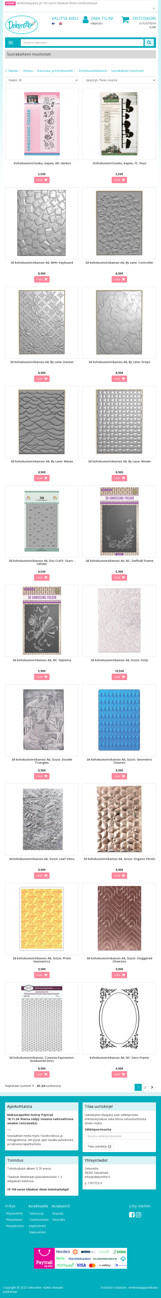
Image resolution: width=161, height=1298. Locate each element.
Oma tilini (98, 18)
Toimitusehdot (38, 1220)
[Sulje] (153, 8)
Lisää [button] (39, 180)
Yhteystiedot (14, 1220)
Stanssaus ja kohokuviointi (55, 71)
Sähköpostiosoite (98, 1129)
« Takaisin (11, 71)
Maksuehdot (37, 1232)
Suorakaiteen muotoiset (127, 71)
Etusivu (28, 71)
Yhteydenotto (15, 1226)
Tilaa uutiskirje (97, 1146)
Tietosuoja (36, 1213)
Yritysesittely (14, 1213)
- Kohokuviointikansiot (92, 71)
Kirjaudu (97, 23)
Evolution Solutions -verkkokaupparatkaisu (129, 1287)
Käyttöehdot (37, 1226)
